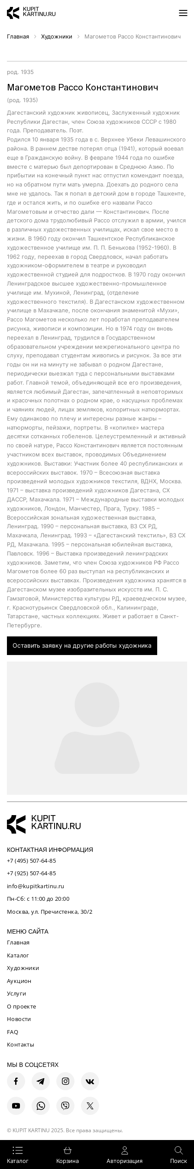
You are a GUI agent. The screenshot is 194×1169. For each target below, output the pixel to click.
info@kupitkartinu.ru (36, 886)
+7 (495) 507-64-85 (31, 860)
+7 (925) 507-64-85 (31, 873)
